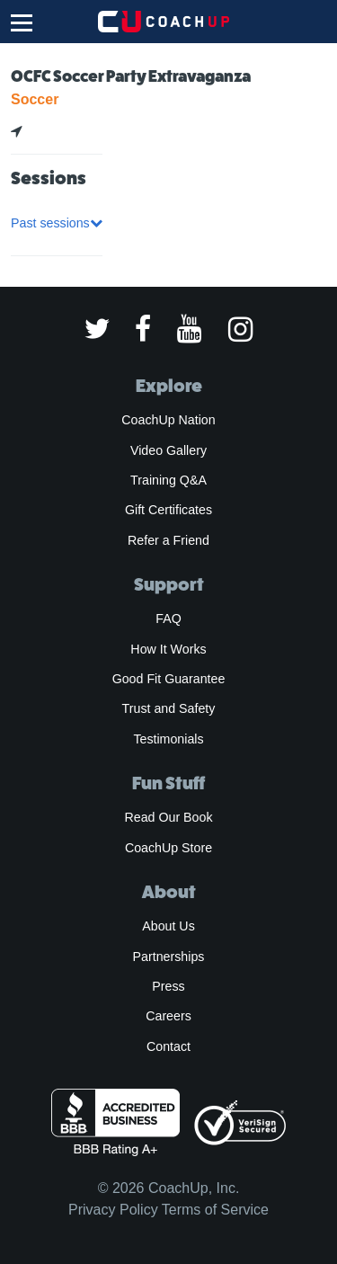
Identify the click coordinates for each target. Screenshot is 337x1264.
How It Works (168, 649)
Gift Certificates (168, 510)
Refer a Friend (168, 540)
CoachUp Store (168, 848)
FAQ (168, 618)
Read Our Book (168, 817)
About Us (168, 926)
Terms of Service (215, 1209)
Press (168, 986)
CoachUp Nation (168, 420)
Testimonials (168, 739)
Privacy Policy (113, 1209)
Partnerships (169, 956)
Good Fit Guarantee (169, 679)
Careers (168, 1016)
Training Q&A (168, 480)
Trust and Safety (169, 708)
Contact (168, 1046)
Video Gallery (168, 450)
